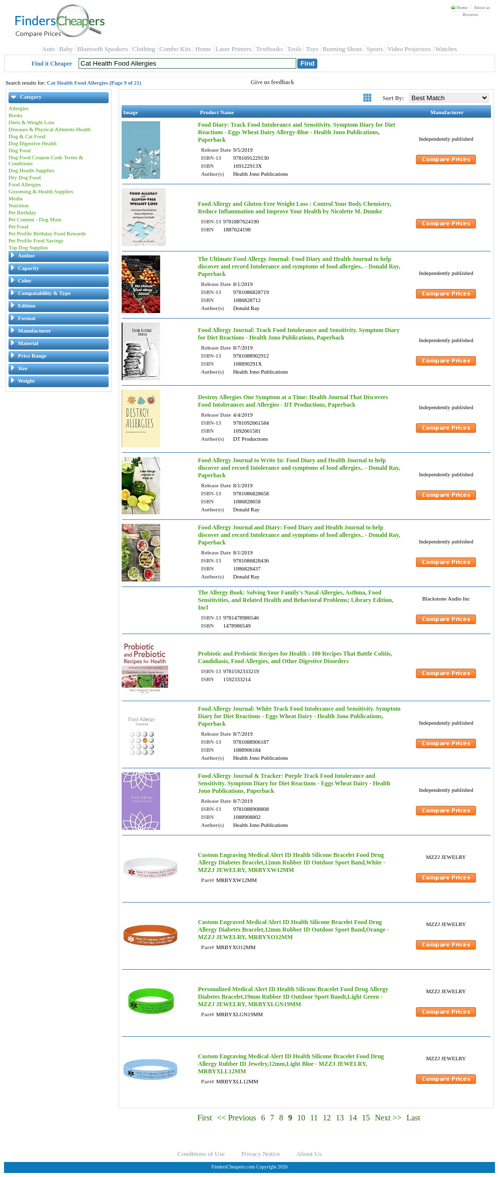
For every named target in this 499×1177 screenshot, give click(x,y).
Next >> (388, 1117)
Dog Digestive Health (33, 143)
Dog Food (20, 150)
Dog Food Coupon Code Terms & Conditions (46, 160)
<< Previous (236, 1117)
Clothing (143, 49)
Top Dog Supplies (28, 247)
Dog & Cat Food (27, 136)
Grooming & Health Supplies (41, 191)
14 (353, 1117)
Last (413, 1117)
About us (481, 7)
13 (340, 1117)
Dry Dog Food (25, 177)
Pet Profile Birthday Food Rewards (47, 233)
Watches (446, 49)
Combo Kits (175, 49)
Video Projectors (409, 49)
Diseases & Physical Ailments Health (50, 129)
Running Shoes (342, 49)
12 (327, 1117)
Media (16, 198)
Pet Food (18, 226)
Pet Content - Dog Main (35, 219)
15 (366, 1117)
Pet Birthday (22, 212)
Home (459, 7)
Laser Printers (233, 49)
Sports (374, 49)
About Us (308, 1153)
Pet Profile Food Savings (36, 240)
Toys (312, 49)
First (204, 1117)
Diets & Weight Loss (32, 122)
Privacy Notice (260, 1153)
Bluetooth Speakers (102, 49)
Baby (66, 49)
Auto (48, 49)
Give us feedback (272, 82)
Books (16, 115)
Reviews (470, 14)
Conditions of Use (201, 1153)
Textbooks (269, 49)
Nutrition (19, 205)
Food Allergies (25, 184)
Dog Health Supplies (32, 170)
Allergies (19, 108)
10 (301, 1117)
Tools (294, 49)
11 (314, 1117)
